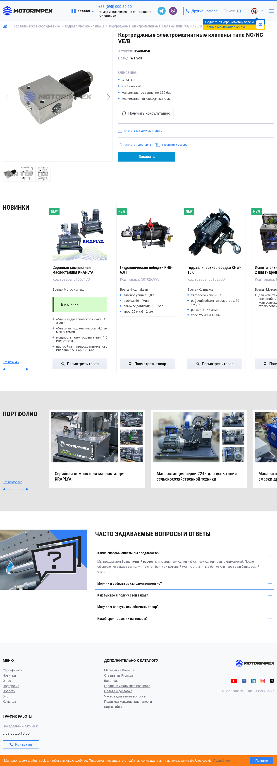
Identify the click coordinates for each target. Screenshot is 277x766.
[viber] (172, 10)
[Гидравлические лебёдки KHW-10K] (214, 233)
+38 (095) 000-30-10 (115, 7)
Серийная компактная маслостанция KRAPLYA (73, 270)
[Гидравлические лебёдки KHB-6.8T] (147, 233)
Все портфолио (12, 482)
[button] (108, 97)
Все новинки (11, 362)
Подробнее (221, 760)
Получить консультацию (146, 113)
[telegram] (161, 10)
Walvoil (136, 58)
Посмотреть (80, 364)
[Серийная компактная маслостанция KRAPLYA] (80, 233)
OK (260, 24)
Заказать (147, 157)
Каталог (81, 11)
